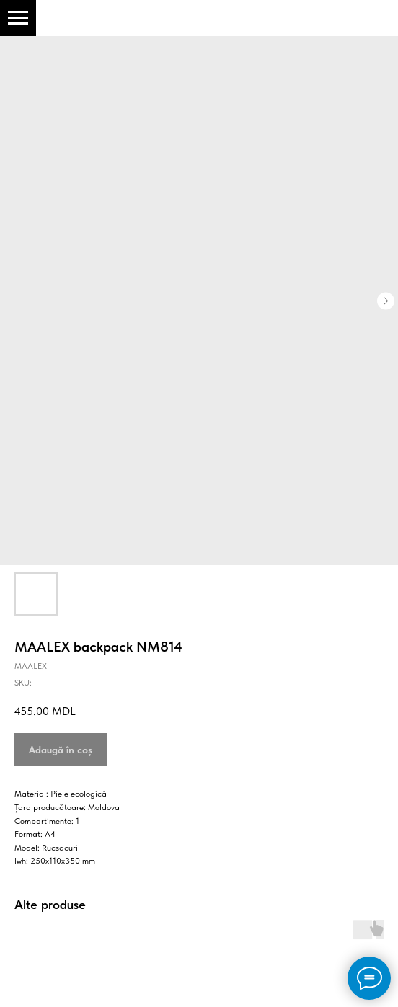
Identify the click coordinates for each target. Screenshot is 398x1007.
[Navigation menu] (18, 18)
